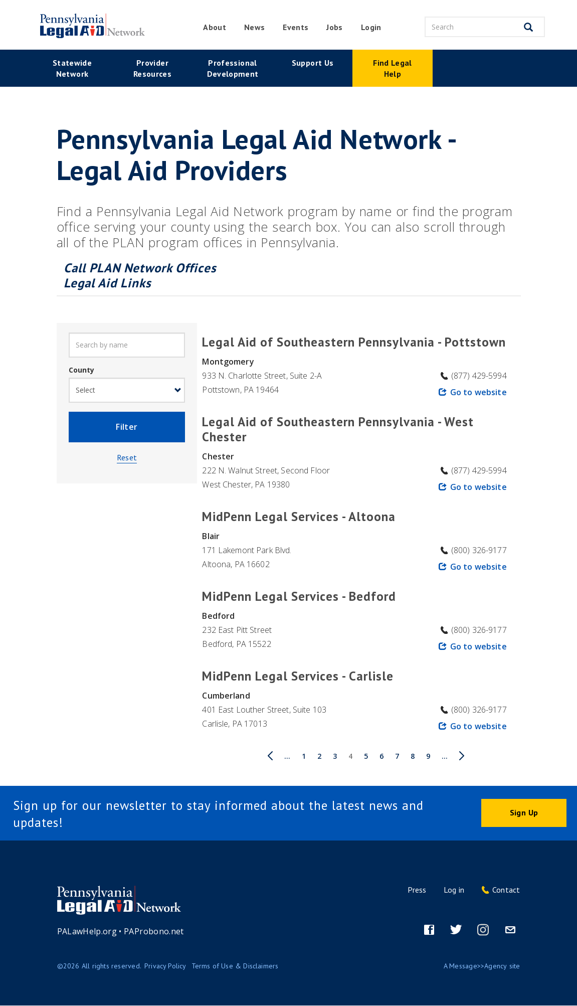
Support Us (313, 63)
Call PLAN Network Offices (142, 268)
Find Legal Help (392, 68)
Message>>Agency (478, 965)
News (254, 27)
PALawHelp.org (87, 931)
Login (371, 27)
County (81, 370)
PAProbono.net (154, 931)
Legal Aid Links (107, 283)
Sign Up (524, 813)
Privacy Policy (165, 965)
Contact (506, 890)
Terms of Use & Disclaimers (235, 965)
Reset (127, 460)
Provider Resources (152, 68)
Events (295, 27)
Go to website (478, 392)
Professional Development (233, 68)
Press (417, 890)
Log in (454, 890)
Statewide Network (72, 68)
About (214, 27)
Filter (126, 428)
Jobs (334, 27)
